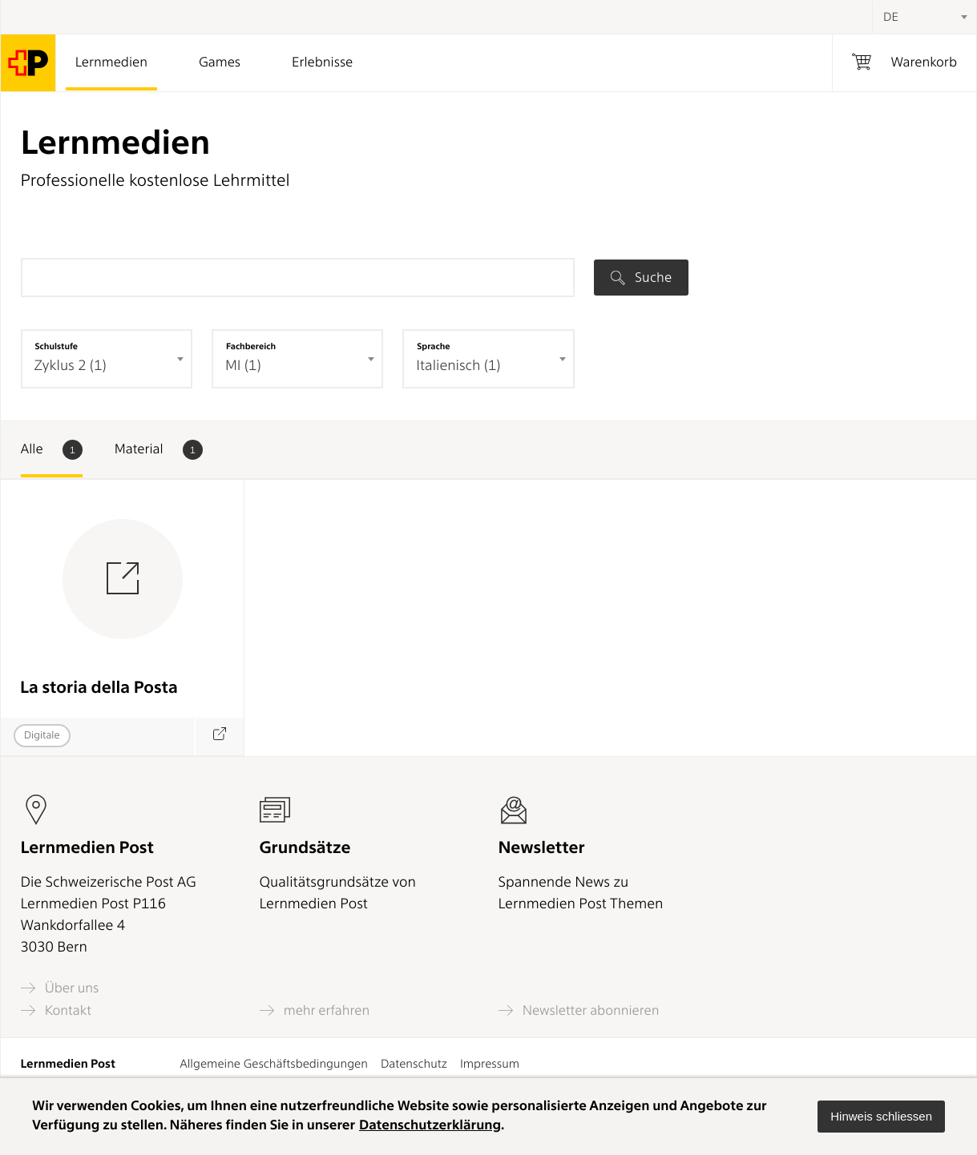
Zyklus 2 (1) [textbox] (70, 365)
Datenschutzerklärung (430, 1125)
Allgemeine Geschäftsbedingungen (274, 1063)
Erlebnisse (322, 62)
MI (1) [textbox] (243, 365)
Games (219, 62)
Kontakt (56, 1010)
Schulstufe (57, 346)
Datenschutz (414, 1063)
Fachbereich (251, 346)
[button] (881, 1117)
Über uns (60, 988)
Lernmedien (111, 62)
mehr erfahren (315, 1010)
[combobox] (924, 17)
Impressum (489, 1063)
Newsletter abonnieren (579, 1010)
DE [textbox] (890, 17)
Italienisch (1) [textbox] (458, 365)
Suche (641, 277)
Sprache (433, 346)
